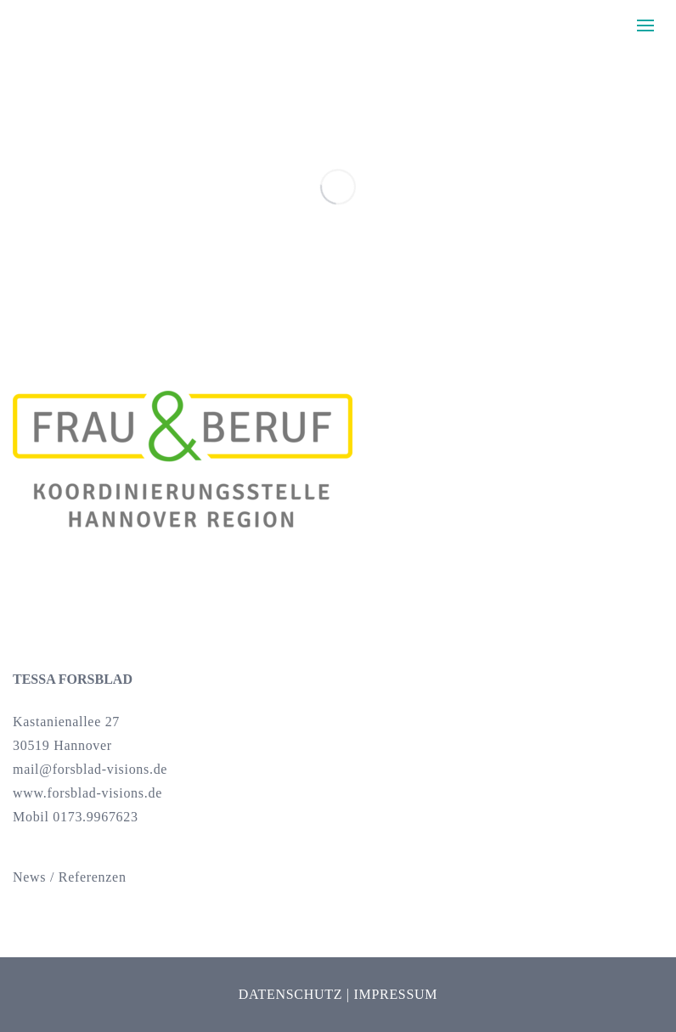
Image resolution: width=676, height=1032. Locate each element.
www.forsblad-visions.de (87, 793)
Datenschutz (290, 994)
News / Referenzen (70, 877)
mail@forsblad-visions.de (90, 769)
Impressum (395, 994)
